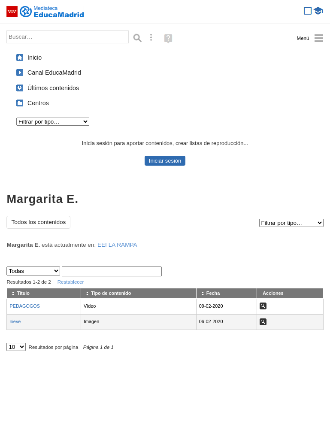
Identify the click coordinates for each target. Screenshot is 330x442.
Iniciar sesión (165, 160)
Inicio (34, 57)
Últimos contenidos (53, 88)
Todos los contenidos (38, 222)
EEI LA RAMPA (117, 245)
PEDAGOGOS (24, 306)
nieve (15, 321)
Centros (38, 103)
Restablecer (71, 282)
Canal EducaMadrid (54, 72)
